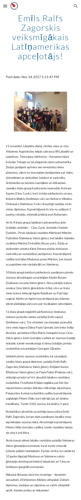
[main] (40, 37)
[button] (5, 6)
